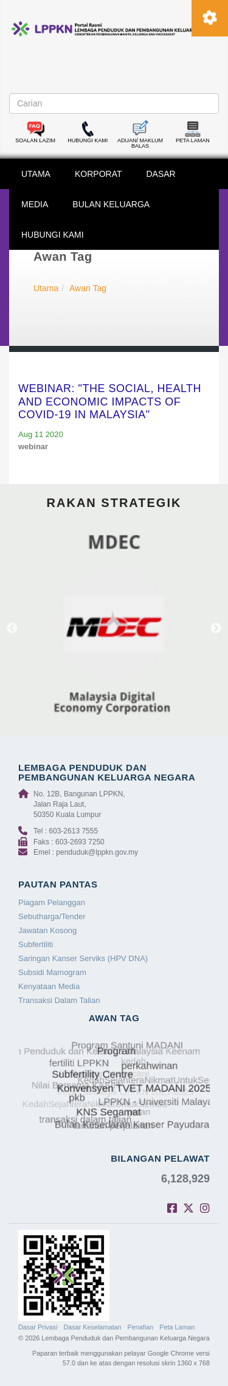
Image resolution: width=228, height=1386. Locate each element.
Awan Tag (87, 288)
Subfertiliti (35, 944)
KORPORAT (98, 174)
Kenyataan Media (49, 986)
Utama (45, 288)
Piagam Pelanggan (51, 902)
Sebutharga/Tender (52, 916)
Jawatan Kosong (47, 930)
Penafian (141, 1327)
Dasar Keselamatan (92, 1327)
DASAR (161, 174)
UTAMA (35, 174)
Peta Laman (177, 1327)
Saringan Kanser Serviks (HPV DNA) (83, 958)
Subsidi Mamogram (52, 972)
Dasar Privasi (37, 1327)
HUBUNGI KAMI (52, 235)
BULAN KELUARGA (111, 204)
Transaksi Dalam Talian (59, 1000)
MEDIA (34, 204)
